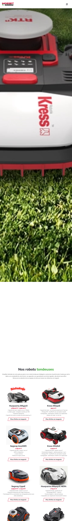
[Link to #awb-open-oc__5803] (67, 4)
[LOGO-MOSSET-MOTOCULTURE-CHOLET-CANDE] (8, 3)
